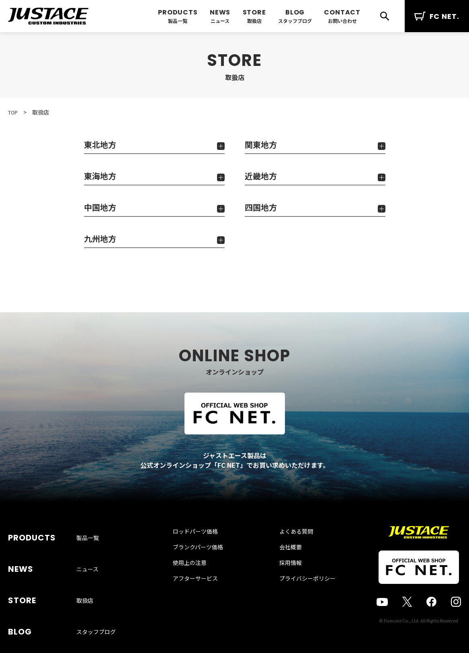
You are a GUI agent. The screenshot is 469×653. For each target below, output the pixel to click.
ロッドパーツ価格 (203, 548)
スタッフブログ (295, 20)
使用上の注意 (198, 579)
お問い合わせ (342, 20)
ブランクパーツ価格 (206, 564)
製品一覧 (177, 20)
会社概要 (282, 564)
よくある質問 (288, 548)
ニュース (220, 20)
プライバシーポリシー (299, 595)
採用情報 (282, 579)
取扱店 (254, 20)
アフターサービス (203, 595)
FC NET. (436, 16)
